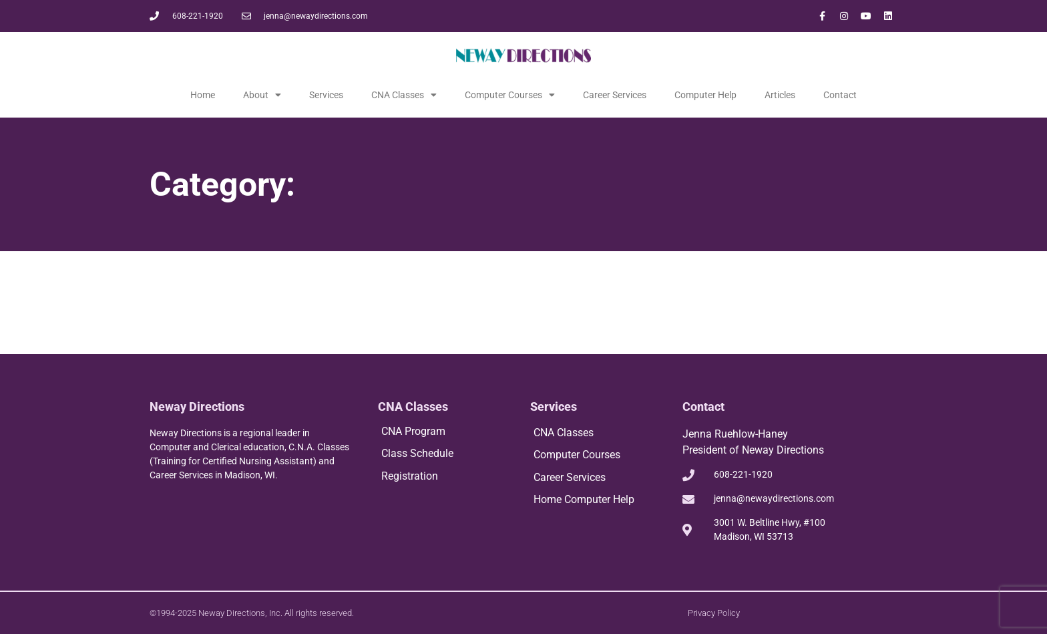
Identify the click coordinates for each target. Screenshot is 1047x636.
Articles (780, 95)
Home (202, 95)
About (262, 95)
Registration (409, 476)
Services (326, 95)
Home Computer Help (584, 500)
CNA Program (413, 431)
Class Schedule (417, 454)
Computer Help (705, 95)
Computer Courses (510, 95)
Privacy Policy (714, 614)
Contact (840, 95)
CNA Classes (404, 95)
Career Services (614, 95)
